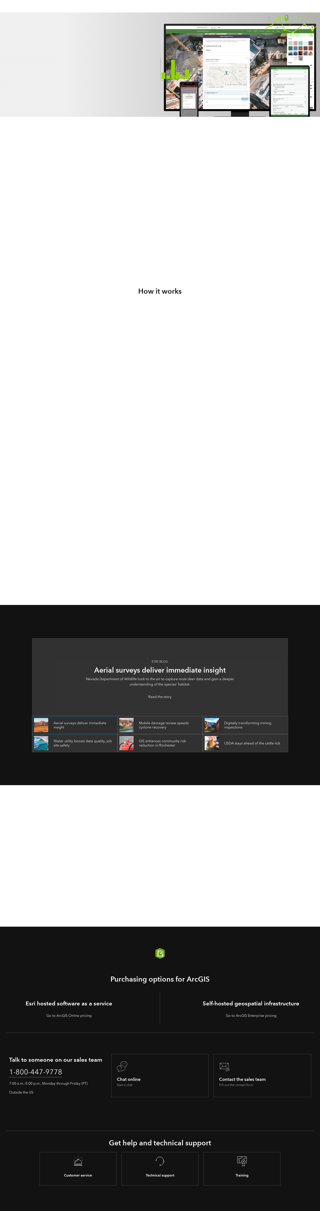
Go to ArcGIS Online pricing (69, 1015)
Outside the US (21, 1092)
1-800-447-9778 (35, 1072)
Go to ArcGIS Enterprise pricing (251, 1015)
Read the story (160, 697)
